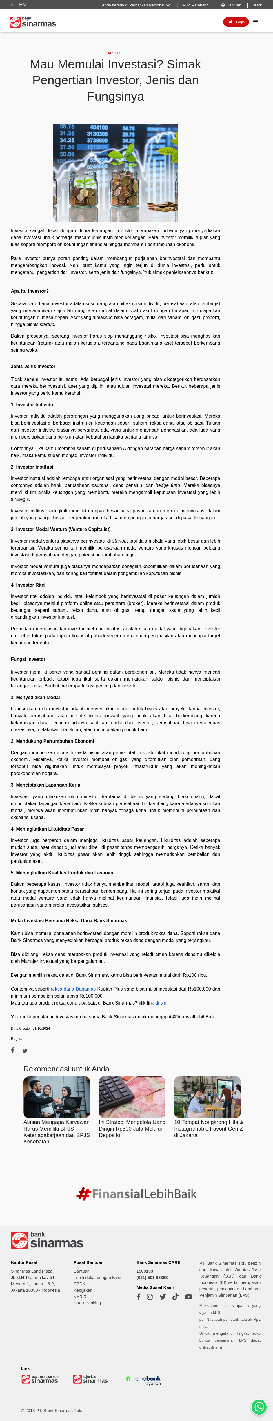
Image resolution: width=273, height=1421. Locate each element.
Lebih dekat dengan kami (97, 1277)
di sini (216, 1347)
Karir (257, 5)
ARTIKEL (115, 53)
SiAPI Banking (87, 1303)
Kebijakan (83, 1290)
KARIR (80, 1296)
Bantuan (231, 5)
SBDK (79, 1284)
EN (22, 4)
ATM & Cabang (196, 5)
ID (13, 5)
